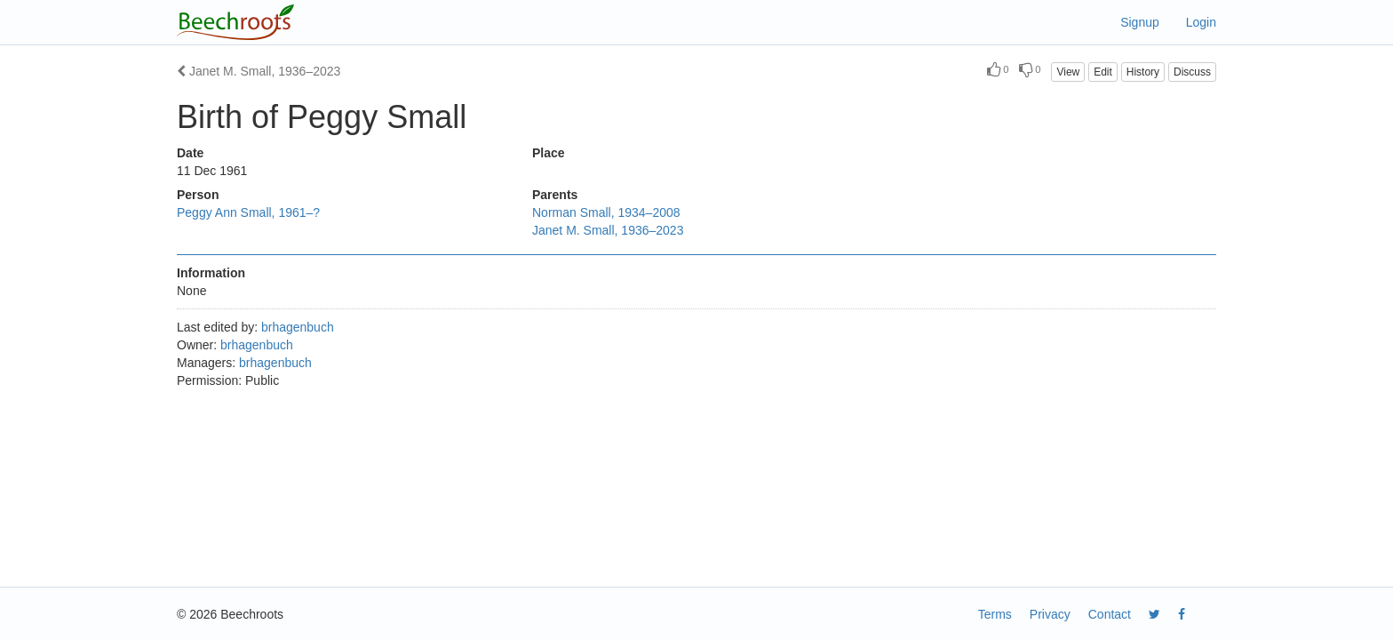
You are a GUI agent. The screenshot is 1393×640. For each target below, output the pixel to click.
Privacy (1050, 614)
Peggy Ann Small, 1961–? (248, 212)
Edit (1103, 72)
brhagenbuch (297, 327)
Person (198, 195)
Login (1201, 22)
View (1067, 72)
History (1142, 72)
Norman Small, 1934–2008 (606, 212)
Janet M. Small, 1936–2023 (258, 71)
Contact (1109, 614)
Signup (1139, 22)
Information (211, 273)
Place (548, 153)
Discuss (1192, 72)
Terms (995, 614)
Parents (554, 195)
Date (190, 153)
